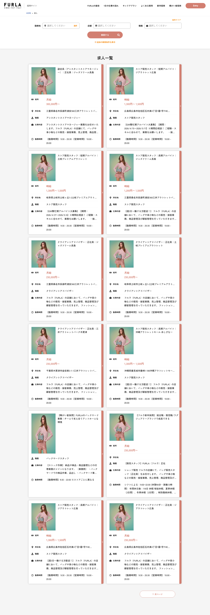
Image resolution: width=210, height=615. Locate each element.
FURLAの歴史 (93, 5)
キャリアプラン (130, 5)
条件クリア (176, 20)
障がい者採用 (175, 5)
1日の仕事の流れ (111, 5)
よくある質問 (147, 5)
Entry (195, 5)
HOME (28, 13)
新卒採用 (161, 5)
